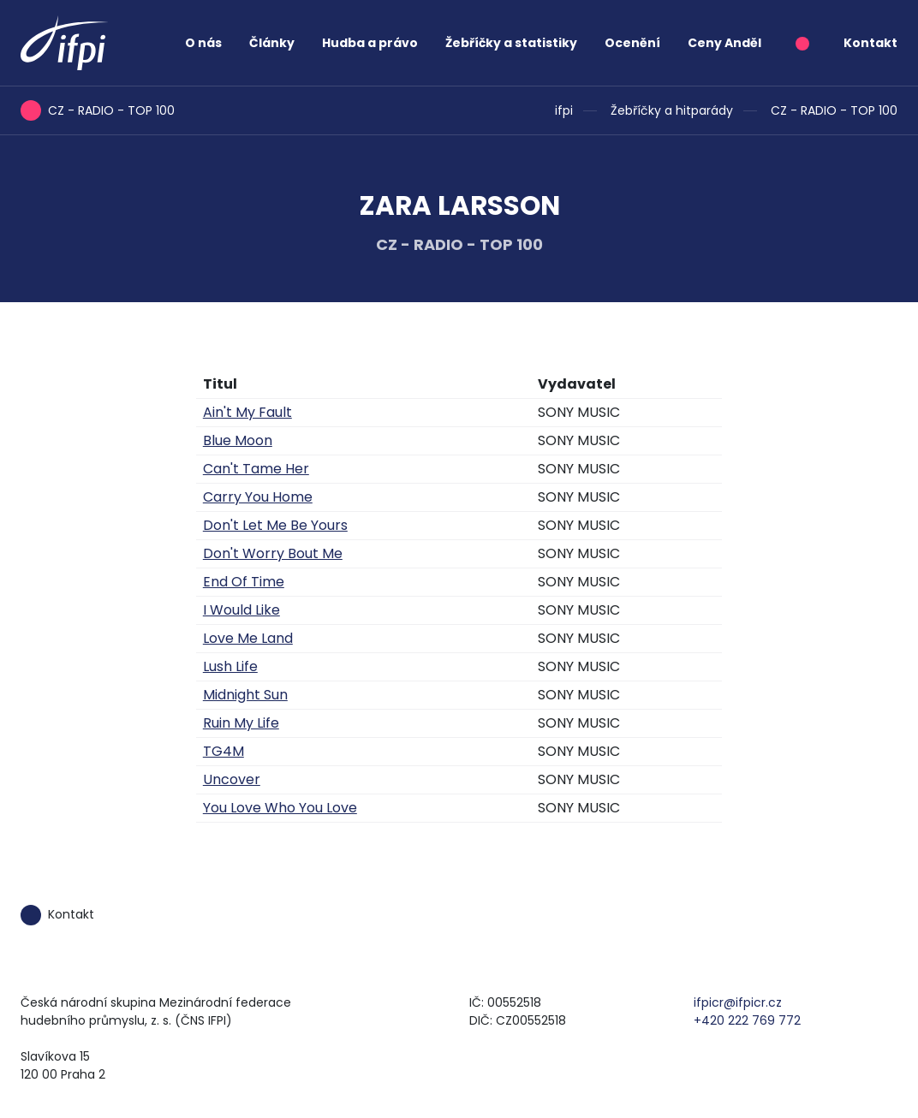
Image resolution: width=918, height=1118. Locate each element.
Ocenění (632, 42)
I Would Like (241, 610)
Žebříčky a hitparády (672, 110)
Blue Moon (237, 440)
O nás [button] (203, 42)
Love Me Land (248, 638)
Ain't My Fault (247, 412)
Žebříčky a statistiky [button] (511, 42)
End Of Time (243, 582)
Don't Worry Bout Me (273, 553)
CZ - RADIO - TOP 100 (834, 110)
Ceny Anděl (724, 42)
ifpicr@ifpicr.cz (738, 1002)
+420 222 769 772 (747, 1020)
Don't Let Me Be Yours (275, 525)
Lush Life (230, 666)
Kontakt (870, 42)
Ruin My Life (241, 723)
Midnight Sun (245, 695)
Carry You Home (258, 497)
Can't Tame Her (256, 469)
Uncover (231, 779)
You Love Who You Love (280, 808)
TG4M (223, 751)
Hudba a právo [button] (370, 42)
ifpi (564, 110)
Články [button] (272, 42)
